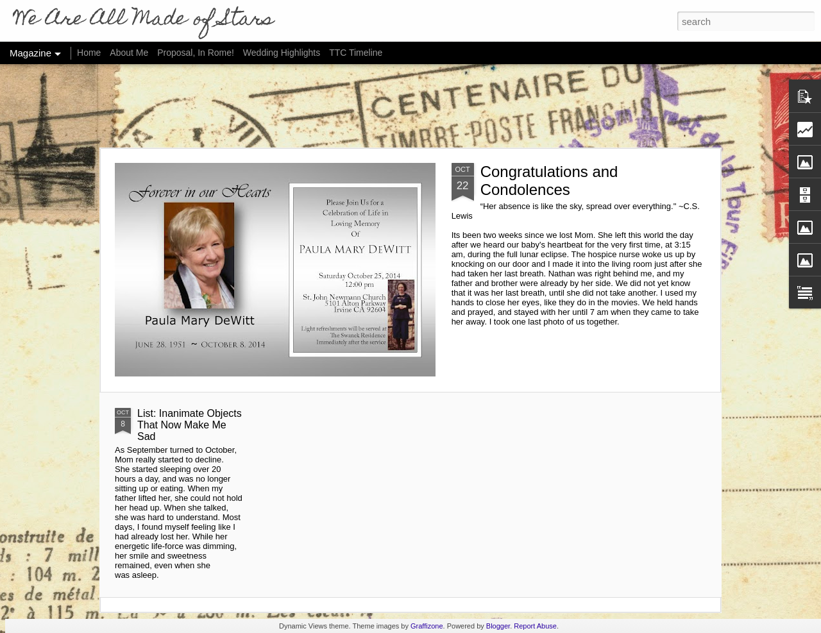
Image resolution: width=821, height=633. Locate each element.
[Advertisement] (410, 106)
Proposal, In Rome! (195, 52)
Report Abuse (535, 626)
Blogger (498, 626)
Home (89, 52)
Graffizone (426, 626)
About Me (129, 52)
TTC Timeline (355, 52)
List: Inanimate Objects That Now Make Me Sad (189, 425)
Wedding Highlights (283, 52)
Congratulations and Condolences (549, 180)
